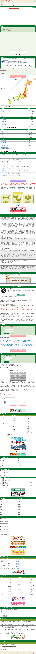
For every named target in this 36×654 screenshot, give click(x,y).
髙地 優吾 (9, 592)
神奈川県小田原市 (4, 119)
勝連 (19, 508)
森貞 (20, 345)
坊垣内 (13, 340)
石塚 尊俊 (3, 170)
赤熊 (27, 345)
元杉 (7, 347)
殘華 (11, 341)
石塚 (13, 58)
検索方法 (2, 331)
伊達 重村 (9, 590)
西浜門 (21, 459)
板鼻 (12, 343)
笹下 (21, 340)
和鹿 (27, 341)
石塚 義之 (3, 156)
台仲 (8, 344)
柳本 (2, 459)
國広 (10, 344)
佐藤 (14, 418)
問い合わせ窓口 (17, 188)
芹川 (13, 345)
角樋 (3, 344)
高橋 (28, 431)
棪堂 (19, 497)
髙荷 (14, 429)
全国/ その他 (3, 645)
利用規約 (21, 650)
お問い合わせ (25, 650)
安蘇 (11, 61)
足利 (1, 503)
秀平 (29, 341)
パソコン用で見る (15, 649)
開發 (28, 423)
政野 (11, 347)
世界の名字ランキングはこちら (18, 379)
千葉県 (2, 116)
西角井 (3, 457)
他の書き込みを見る (4, 646)
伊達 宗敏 (9, 585)
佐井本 (19, 503)
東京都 (2, 110)
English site (21, 651)
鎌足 (4, 62)
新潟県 (2, 135)
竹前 (28, 420)
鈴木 (11, 345)
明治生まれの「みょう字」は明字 (9, 468)
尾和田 (1, 343)
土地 (25, 344)
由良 (31, 482)
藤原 (21, 62)
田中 (31, 340)
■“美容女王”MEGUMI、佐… (3, 517)
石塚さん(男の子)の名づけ (18, 349)
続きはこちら (32, 66)
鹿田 (9, 345)
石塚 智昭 (3, 173)
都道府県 (2, 608)
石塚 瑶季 (3, 175)
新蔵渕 (18, 340)
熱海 (27, 344)
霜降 (29, 344)
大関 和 (9, 588)
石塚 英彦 (3, 168)
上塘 (22, 343)
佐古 (25, 341)
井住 (19, 341)
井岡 (1, 344)
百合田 (10, 340)
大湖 (33, 345)
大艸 (22, 341)
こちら (20, 366)
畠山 (2, 456)
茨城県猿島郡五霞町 (4, 145)
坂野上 (7, 341)
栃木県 (3, 61)
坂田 (5, 340)
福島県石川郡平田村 (4, 147)
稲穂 (5, 479)
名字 (1, 610)
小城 (7, 345)
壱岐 (31, 343)
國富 (16, 340)
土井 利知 (3, 559)
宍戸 (19, 343)
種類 (2, 359)
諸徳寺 (7, 343)
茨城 (11, 58)
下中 (1, 511)
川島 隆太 (3, 562)
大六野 (34, 340)
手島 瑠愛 (3, 557)
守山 (16, 343)
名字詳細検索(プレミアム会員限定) (14, 8)
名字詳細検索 (18, 405)
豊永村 (4, 347)
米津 (9, 341)
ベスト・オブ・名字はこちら (18, 373)
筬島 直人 (9, 583)
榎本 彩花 (3, 564)
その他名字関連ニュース (4, 531)
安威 (1, 506)
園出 (19, 505)
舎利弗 (14, 421)
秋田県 (2, 134)
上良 (29, 343)
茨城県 (3, 58)
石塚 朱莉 (3, 159)
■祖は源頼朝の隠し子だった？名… (4, 522)
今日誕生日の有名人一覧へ (18, 378)
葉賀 (12, 344)
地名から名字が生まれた (7, 469)
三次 (5, 344)
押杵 (26, 340)
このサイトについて (3, 650)
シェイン (20, 500)
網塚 (1, 341)
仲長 (28, 340)
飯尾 (1, 505)
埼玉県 (2, 113)
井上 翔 (3, 560)
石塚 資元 (3, 166)
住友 (33, 344)
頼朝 (33, 343)
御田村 (4, 343)
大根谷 (4, 341)
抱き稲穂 (6, 481)
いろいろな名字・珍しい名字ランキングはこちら (18, 372)
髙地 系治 (9, 578)
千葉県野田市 (3, 126)
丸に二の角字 (6, 482)
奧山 (1, 500)
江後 (13, 347)
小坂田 (14, 341)
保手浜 (17, 341)
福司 (20, 462)
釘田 (1, 497)
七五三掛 (28, 428)
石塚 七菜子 (3, 161)
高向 (16, 344)
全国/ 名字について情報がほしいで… (8, 643)
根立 (14, 344)
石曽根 (16, 345)
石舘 (14, 343)
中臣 (2, 62)
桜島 (29, 345)
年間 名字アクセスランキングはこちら (18, 375)
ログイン (16, 274)
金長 (18, 345)
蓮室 (8, 340)
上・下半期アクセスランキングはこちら (18, 376)
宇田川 (23, 340)
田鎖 (14, 428)
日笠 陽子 (9, 581)
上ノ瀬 (3, 340)
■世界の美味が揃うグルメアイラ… (4, 528)
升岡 (31, 341)
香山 (2, 345)
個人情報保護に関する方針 (16, 650)
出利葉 (14, 423)
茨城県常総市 (3, 121)
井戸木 (27, 343)
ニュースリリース (8, 650)
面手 (28, 421)
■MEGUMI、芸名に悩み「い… (4, 520)
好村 (10, 343)
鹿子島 (19, 506)
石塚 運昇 (3, 154)
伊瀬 (9, 347)
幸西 (25, 345)
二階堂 (1, 508)
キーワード (3, 357)
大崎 (1, 498)
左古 (5, 345)
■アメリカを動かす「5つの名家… (4, 525)
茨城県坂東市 (3, 124)
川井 (2, 462)
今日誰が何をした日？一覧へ (17, 631)
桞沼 (20, 456)
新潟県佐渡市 (3, 143)
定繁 (22, 344)
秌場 (20, 457)
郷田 (31, 476)
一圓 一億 (9, 576)
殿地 (19, 511)
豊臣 (18, 344)
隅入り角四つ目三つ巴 (8, 476)
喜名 (20, 344)
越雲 (14, 420)
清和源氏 (5, 60)
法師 (22, 345)
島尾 (31, 344)
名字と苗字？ (5, 471)
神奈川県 (2, 111)
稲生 (33, 341)
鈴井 (24, 343)
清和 (25, 58)
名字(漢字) (3, 329)
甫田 (31, 345)
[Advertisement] (18, 17)
